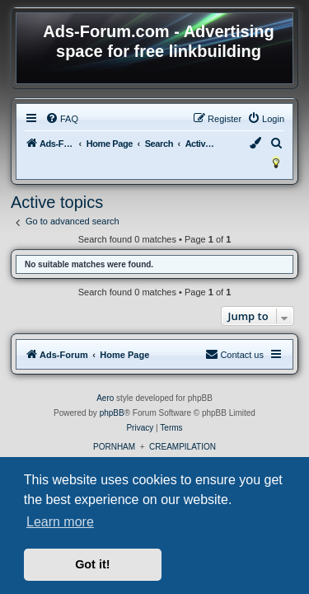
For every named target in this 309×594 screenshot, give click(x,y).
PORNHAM (114, 446)
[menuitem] (61, 119)
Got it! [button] (92, 564)
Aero (105, 398)
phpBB (112, 412)
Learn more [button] (60, 522)
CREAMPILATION (182, 446)
